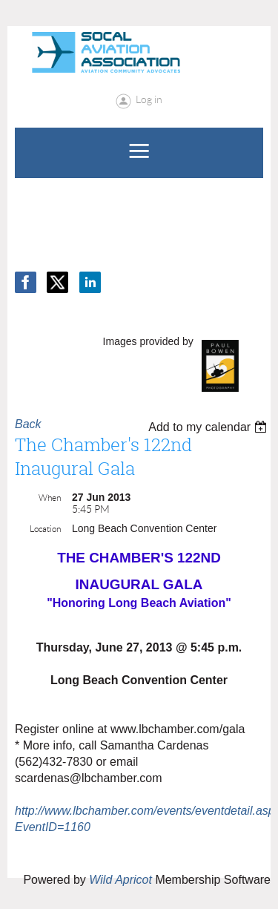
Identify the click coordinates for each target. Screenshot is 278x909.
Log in (149, 99)
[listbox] (209, 427)
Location (45, 529)
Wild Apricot (120, 879)
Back (28, 424)
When (50, 497)
